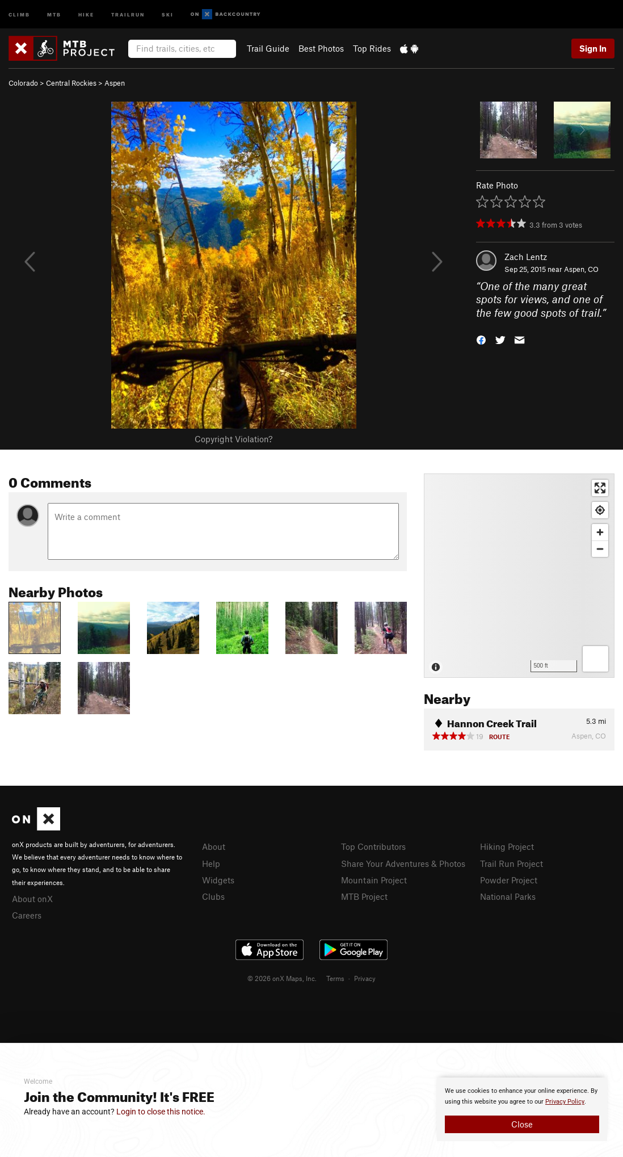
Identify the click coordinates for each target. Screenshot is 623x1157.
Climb (19, 14)
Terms (335, 978)
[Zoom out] (600, 548)
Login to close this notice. (160, 1111)
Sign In (593, 48)
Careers (26, 915)
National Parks (508, 896)
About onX (32, 899)
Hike (86, 14)
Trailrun (128, 14)
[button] (481, 339)
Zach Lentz (525, 256)
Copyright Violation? (233, 439)
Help (211, 863)
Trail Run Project (511, 863)
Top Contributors (373, 846)
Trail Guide (268, 48)
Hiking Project (507, 846)
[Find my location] (600, 510)
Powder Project (508, 880)
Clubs (213, 896)
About (213, 846)
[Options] (595, 659)
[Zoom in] (600, 532)
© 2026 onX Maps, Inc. (282, 978)
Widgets (218, 880)
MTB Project (364, 896)
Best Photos (321, 48)
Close (522, 1124)
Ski (168, 14)
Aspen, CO (581, 269)
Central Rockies (71, 82)
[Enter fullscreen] (600, 488)
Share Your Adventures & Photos (403, 863)
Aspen (114, 82)
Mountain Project (374, 880)
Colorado (23, 82)
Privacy (365, 978)
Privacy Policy (564, 1101)
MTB (54, 14)
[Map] (519, 575)
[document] (522, 1109)
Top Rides (372, 48)
